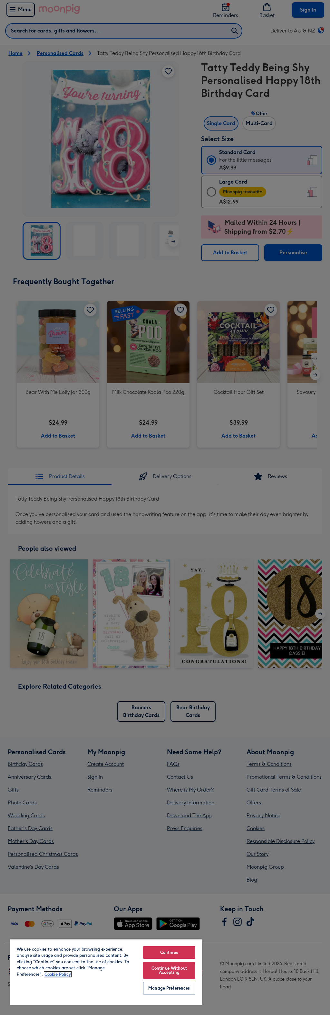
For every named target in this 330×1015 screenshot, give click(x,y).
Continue (169, 952)
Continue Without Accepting (169, 970)
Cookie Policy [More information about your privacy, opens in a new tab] (57, 974)
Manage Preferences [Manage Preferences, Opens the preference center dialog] (169, 988)
